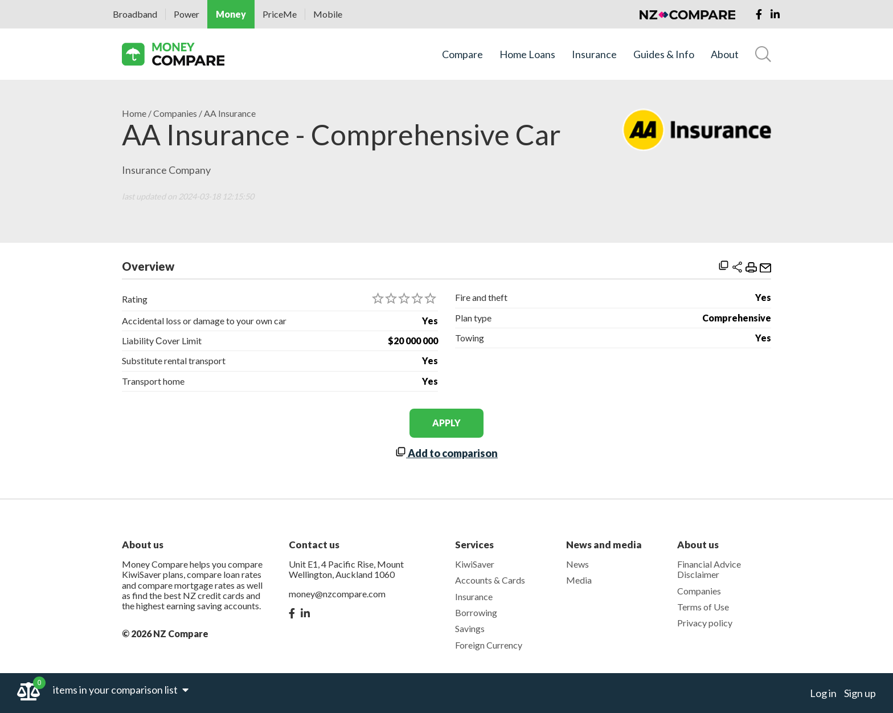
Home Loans (527, 54)
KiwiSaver (474, 564)
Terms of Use (703, 606)
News (577, 564)
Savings (470, 628)
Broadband (135, 14)
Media (579, 580)
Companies (175, 113)
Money (231, 14)
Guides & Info (663, 54)
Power (186, 14)
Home (134, 113)
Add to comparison (446, 453)
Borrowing (476, 612)
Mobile (327, 14)
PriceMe (280, 14)
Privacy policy (704, 622)
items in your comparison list (121, 689)
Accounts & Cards (490, 580)
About (725, 54)
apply (446, 422)
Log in (823, 693)
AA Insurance (230, 113)
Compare (462, 54)
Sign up (860, 693)
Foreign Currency (488, 644)
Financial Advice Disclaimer (709, 569)
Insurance (594, 54)
